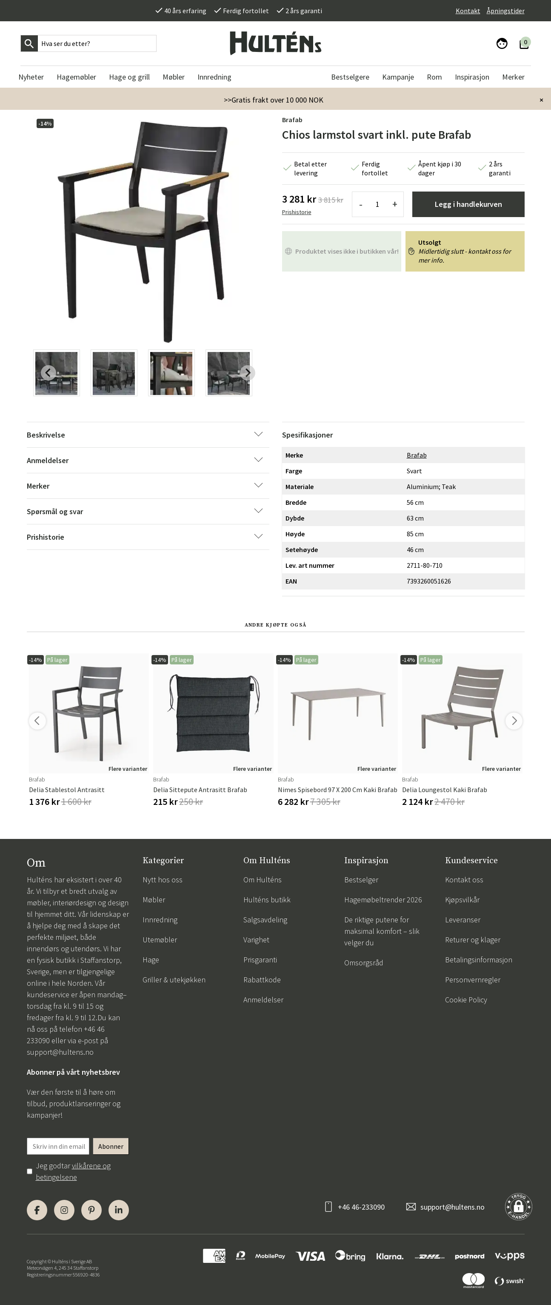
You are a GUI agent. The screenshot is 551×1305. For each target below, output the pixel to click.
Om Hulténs (262, 879)
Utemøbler (160, 939)
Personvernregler (472, 979)
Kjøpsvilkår (462, 899)
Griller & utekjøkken (174, 979)
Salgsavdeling (265, 919)
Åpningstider (506, 10)
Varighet (256, 939)
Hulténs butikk (267, 899)
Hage (151, 959)
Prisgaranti (260, 959)
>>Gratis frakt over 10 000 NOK (273, 100)
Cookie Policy (466, 1000)
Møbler (154, 899)
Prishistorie (296, 212)
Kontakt (468, 10)
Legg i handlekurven (468, 204)
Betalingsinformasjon (478, 959)
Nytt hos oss (163, 879)
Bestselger (361, 879)
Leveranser (462, 919)
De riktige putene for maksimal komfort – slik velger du (382, 931)
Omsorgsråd (363, 962)
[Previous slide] (48, 373)
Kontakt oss (464, 879)
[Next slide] (247, 373)
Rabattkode (262, 979)
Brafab (292, 119)
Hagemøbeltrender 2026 (383, 899)
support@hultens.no (60, 1052)
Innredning (160, 919)
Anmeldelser (263, 1000)
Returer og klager (472, 939)
